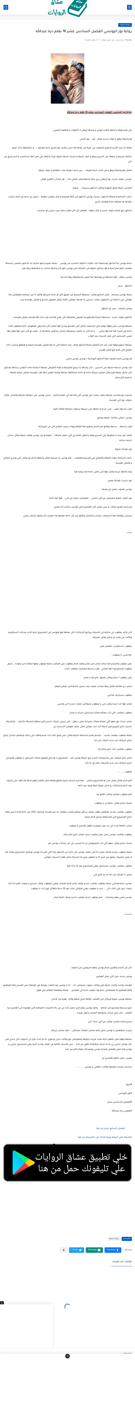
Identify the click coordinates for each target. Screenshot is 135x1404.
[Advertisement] (67, 596)
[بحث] (5, 7)
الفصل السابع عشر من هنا (110, 1128)
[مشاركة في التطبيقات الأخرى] (64, 1250)
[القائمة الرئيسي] (129, 7)
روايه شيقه (125, 25)
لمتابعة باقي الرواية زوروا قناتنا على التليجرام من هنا (105, 1137)
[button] (113, 1250)
